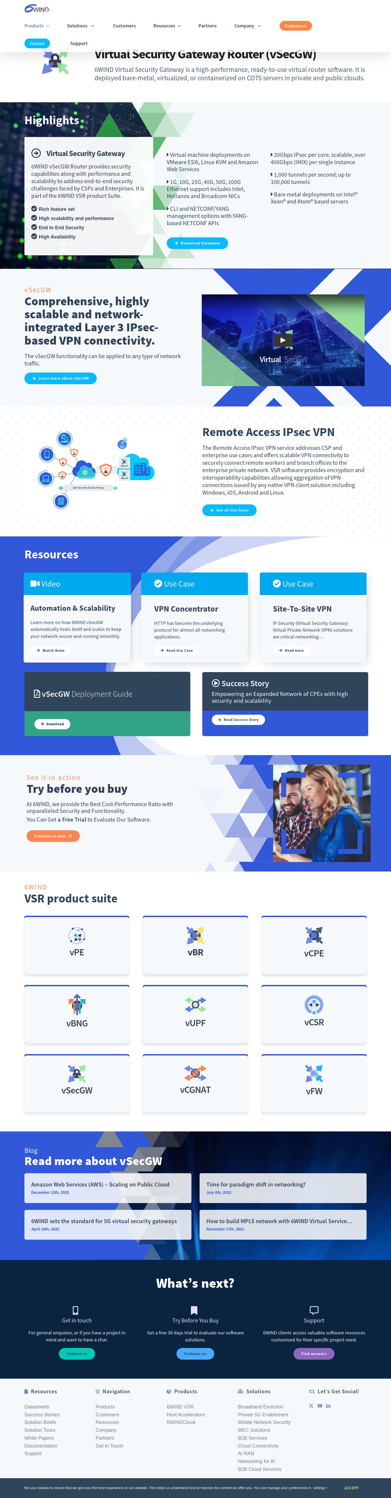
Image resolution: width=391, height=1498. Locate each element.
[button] (110, 43)
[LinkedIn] (328, 1406)
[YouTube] (320, 1406)
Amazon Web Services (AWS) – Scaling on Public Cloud (100, 1184)
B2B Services (252, 1438)
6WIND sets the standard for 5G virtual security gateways (104, 1221)
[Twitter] (311, 1406)
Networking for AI (256, 1461)
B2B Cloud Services (259, 1469)
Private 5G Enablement (263, 1414)
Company (106, 1430)
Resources (107, 1422)
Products (105, 1407)
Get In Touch (109, 1446)
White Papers (39, 1438)
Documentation (40, 1446)
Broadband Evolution (260, 1407)
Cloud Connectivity (258, 1446)
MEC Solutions (254, 1430)
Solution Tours (39, 1430)
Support (33, 1453)
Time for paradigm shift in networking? (256, 1184)
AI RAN (246, 1453)
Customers (107, 1414)
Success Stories (41, 1414)
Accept (352, 1488)
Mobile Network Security (264, 1422)
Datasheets (36, 1407)
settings (321, 1488)
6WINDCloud (181, 1422)
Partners (105, 1438)
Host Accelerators (186, 1414)
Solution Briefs (40, 1422)
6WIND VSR (180, 1407)
